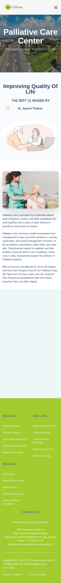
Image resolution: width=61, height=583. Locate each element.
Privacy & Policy (37, 574)
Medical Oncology (42, 455)
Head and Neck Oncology (41, 441)
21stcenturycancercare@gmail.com (34, 544)
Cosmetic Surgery (11, 432)
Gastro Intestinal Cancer (45, 426)
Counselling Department (14, 439)
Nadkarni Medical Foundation (11, 502)
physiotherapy (9, 487)
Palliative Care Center (13, 480)
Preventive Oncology (12, 494)
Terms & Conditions (12, 574)
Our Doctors (8, 474)
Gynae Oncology (41, 432)
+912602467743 (34, 540)
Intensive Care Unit (42, 449)
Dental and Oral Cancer (14, 445)
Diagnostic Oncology (12, 452)
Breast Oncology (10, 426)
